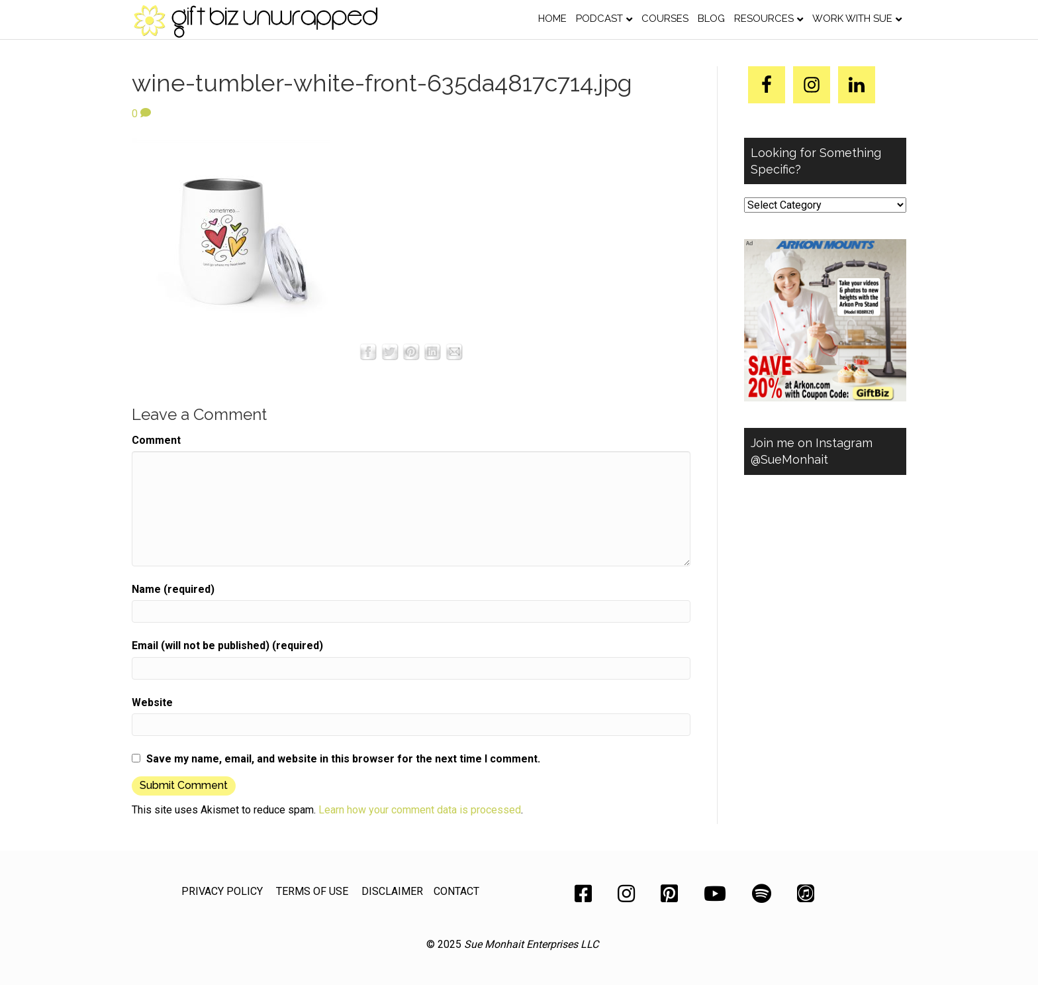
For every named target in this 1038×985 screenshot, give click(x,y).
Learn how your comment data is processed (419, 810)
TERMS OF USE (312, 891)
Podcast (599, 19)
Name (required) (173, 589)
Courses (664, 19)
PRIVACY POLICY (222, 891)
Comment (156, 440)
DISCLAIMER (392, 891)
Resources (764, 19)
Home (552, 19)
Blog (711, 19)
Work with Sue (852, 19)
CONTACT (456, 891)
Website (152, 702)
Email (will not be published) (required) (227, 645)
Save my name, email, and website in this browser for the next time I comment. (343, 758)
